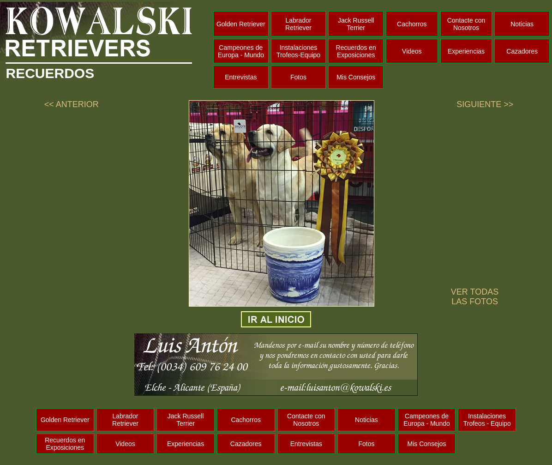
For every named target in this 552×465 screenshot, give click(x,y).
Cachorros (412, 24)
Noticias (522, 24)
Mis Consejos (355, 77)
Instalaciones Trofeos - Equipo (487, 419)
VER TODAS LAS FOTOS (474, 296)
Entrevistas (241, 77)
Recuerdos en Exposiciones (356, 51)
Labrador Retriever (298, 24)
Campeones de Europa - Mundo (241, 51)
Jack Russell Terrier (356, 24)
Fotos (298, 77)
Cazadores (522, 51)
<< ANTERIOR (71, 104)
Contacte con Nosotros (466, 24)
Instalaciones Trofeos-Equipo (298, 51)
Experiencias (466, 51)
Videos (412, 51)
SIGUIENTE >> (484, 104)
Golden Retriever (240, 24)
